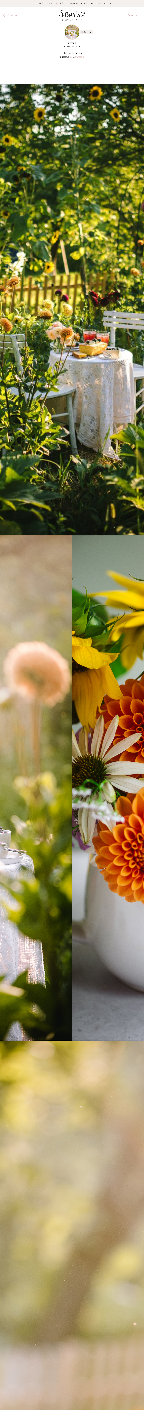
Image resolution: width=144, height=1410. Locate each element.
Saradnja (95, 3)
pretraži (134, 15)
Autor (84, 3)
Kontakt (108, 3)
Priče (42, 3)
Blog (33, 3)
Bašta (63, 3)
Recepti (51, 3)
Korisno (72, 3)
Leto (76, 60)
